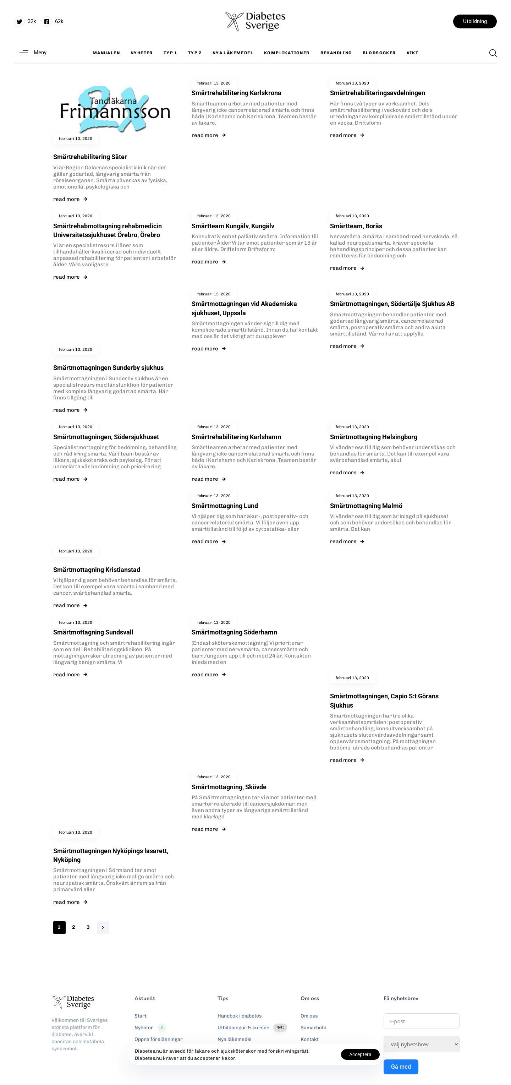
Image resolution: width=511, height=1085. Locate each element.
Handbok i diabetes (240, 1016)
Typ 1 (170, 52)
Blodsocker (379, 52)
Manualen (106, 52)
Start (140, 1016)
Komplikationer (287, 52)
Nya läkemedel (233, 52)
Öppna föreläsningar (158, 1039)
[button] (30, 52)
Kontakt (310, 1039)
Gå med (401, 1066)
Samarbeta (313, 1028)
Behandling (336, 52)
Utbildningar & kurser (252, 1028)
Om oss (309, 1016)
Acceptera (360, 1054)
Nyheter (142, 52)
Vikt (413, 52)
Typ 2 (195, 52)
